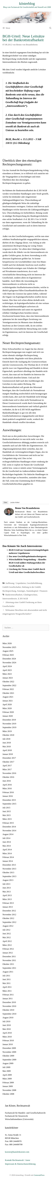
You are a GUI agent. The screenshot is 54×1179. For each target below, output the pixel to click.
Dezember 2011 (9, 956)
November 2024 (9, 662)
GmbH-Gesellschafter (11, 587)
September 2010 (9, 1014)
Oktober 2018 (8, 735)
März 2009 (7, 1078)
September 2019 (9, 727)
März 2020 (7, 708)
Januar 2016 (7, 796)
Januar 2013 (7, 907)
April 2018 (7, 750)
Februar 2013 (8, 903)
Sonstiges (21, 591)
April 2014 (7, 849)
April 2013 (7, 895)
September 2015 (9, 804)
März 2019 (7, 731)
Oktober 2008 (8, 1094)
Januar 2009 (7, 1086)
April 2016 (7, 785)
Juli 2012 (6, 930)
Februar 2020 (8, 712)
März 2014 (7, 853)
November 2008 (9, 1090)
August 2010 (7, 1017)
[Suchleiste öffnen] (50, 28)
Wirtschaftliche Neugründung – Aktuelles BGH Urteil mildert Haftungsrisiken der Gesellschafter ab (27, 562)
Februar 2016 (8, 792)
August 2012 (7, 926)
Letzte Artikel (14, 502)
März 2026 (7, 643)
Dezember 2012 (9, 910)
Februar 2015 (8, 823)
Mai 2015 (6, 815)
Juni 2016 (6, 781)
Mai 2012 (6, 937)
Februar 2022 (8, 689)
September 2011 (9, 968)
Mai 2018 (6, 746)
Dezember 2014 (9, 826)
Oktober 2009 (8, 1056)
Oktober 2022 (8, 681)
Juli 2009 (6, 1067)
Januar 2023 (7, 678)
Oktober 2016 (8, 777)
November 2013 (9, 869)
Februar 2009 (8, 1082)
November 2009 (9, 1052)
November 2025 (9, 647)
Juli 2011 (6, 975)
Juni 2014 (6, 842)
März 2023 (7, 674)
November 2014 (9, 830)
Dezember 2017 (9, 758)
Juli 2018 (6, 739)
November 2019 (9, 723)
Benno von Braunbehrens (27, 508)
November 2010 (9, 1006)
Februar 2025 (8, 655)
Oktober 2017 (8, 762)
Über (5, 502)
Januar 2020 (7, 716)
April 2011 (7, 987)
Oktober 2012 (8, 918)
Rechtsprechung (9, 591)
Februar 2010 (8, 1040)
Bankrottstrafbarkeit (13, 595)
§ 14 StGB (43, 365)
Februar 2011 (8, 994)
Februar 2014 (8, 857)
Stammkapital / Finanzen (36, 591)
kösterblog (27, 3)
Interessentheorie (9, 598)
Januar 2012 (7, 953)
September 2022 (9, 685)
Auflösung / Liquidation (15, 583)
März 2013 (7, 899)
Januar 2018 (7, 754)
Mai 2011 (6, 983)
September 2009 (9, 1059)
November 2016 (9, 773)
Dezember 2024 (9, 658)
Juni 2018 (6, 742)
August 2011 (7, 972)
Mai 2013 (6, 891)
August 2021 (7, 697)
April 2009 (7, 1075)
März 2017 (7, 769)
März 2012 (7, 945)
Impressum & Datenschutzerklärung (20, 1164)
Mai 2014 (6, 846)
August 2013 (7, 880)
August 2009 (7, 1063)
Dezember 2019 (9, 720)
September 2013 (9, 876)
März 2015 (7, 819)
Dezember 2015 (9, 800)
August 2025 (7, 651)
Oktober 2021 (8, 693)
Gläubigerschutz (30, 595)
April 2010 (7, 1033)
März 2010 (7, 1037)
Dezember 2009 (9, 1048)
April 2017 (7, 765)
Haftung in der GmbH (31, 587)
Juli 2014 (6, 838)
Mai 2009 (6, 1071)
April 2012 (7, 941)
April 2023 (7, 670)
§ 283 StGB (41, 190)
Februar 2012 (8, 949)
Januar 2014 (7, 861)
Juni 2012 (6, 933)
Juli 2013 (6, 884)
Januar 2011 (7, 998)
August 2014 (7, 834)
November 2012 (9, 914)
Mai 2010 (6, 1029)
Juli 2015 (6, 807)
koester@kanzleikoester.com (17, 1152)
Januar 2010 (7, 1044)
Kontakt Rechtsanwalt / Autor (17, 1160)
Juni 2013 (6, 888)
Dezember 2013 (9, 865)
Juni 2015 (6, 811)
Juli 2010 (6, 1021)
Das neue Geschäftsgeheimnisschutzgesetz (27, 556)
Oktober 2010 (8, 1010)
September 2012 (9, 922)
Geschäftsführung (34, 583)
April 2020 (7, 704)
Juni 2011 (6, 979)
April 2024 (7, 666)
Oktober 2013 (8, 872)
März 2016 (7, 788)
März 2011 (7, 991)
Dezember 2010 (9, 1002)
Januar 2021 (7, 701)
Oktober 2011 (8, 964)
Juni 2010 (6, 1025)
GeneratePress (39, 1175)
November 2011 (9, 960)
